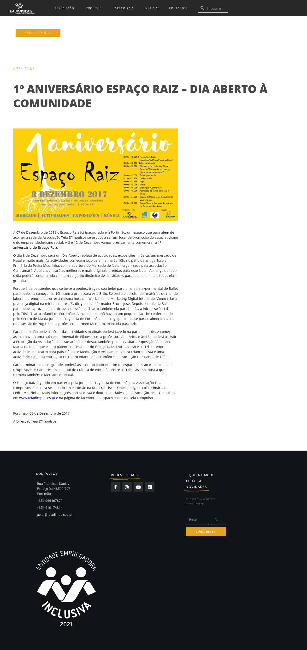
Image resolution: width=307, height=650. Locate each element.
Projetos (95, 8)
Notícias (152, 8)
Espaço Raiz (124, 8)
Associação (66, 8)
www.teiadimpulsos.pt (37, 397)
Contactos (178, 8)
